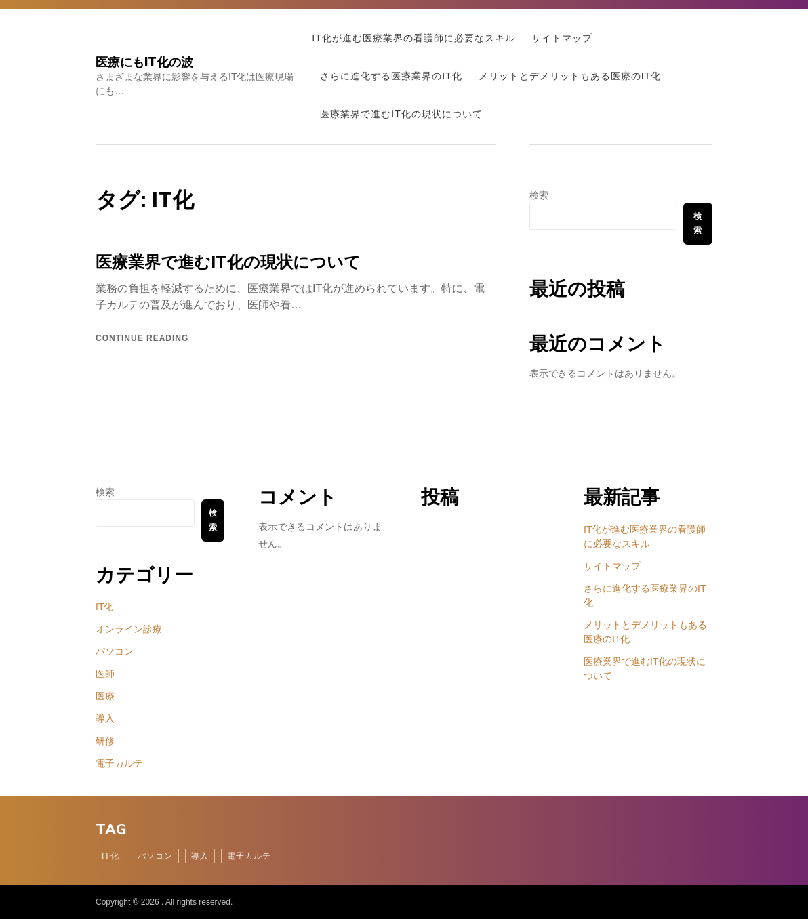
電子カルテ (119, 763)
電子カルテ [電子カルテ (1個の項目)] (249, 856)
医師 (105, 673)
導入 (105, 718)
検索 (538, 195)
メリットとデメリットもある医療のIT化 (570, 75)
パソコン (115, 651)
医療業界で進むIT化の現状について (401, 113)
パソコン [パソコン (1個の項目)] (155, 856)
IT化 (104, 606)
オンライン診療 (129, 629)
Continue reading (142, 338)
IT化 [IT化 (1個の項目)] (110, 856)
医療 (105, 696)
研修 (105, 740)
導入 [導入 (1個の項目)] (200, 856)
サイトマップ (561, 38)
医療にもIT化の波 (144, 62)
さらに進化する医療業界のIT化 (391, 75)
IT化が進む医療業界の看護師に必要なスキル (413, 38)
